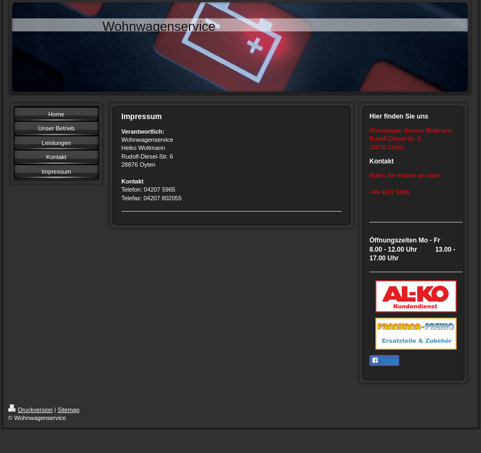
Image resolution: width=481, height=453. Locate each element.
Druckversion (30, 409)
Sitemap (68, 409)
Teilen (384, 360)
